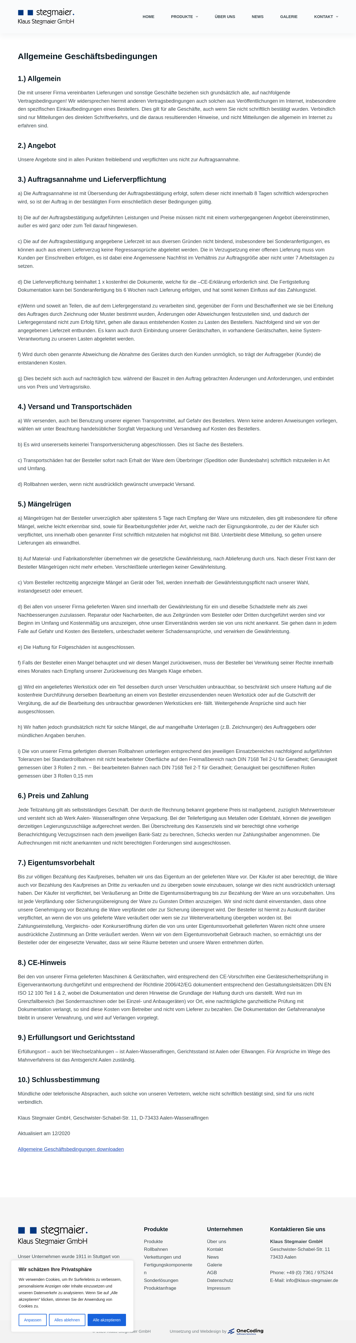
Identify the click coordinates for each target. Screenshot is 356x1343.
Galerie (289, 16)
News (258, 16)
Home (148, 16)
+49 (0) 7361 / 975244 (309, 1272)
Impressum (218, 1288)
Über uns (225, 16)
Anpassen (32, 1320)
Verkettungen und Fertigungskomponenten (168, 1264)
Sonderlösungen (161, 1280)
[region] (72, 1296)
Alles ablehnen (67, 1320)
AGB (212, 1272)
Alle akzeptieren (107, 1320)
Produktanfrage (160, 1288)
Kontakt (326, 16)
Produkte (185, 16)
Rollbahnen (156, 1249)
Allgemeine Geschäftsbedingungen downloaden (71, 1149)
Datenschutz (220, 1280)
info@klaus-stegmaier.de (312, 1280)
